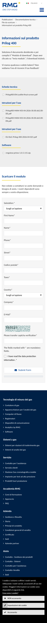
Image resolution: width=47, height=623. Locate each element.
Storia (7, 521)
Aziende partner (12, 543)
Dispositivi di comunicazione (17, 423)
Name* (7, 227)
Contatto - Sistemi (12, 561)
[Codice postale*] (23, 270)
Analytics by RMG (12, 427)
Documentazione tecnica (25, 19)
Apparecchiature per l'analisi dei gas (20, 409)
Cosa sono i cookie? (10, 593)
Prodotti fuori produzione (16, 481)
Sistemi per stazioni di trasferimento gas (22, 445)
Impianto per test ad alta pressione (20, 476)
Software (9, 431)
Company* (9, 302)
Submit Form (24, 370)
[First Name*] (23, 221)
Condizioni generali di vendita (18, 530)
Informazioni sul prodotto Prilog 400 (16, 25)
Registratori (10, 418)
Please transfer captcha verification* (20, 335)
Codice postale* (11, 265)
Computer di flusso (13, 414)
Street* (7, 252)
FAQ (7, 503)
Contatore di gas (12, 405)
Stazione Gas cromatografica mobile (20, 472)
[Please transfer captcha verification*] (23, 341)
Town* (7, 277)
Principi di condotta (13, 525)
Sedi (7, 539)
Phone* (7, 240)
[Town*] (23, 282)
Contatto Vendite (12, 570)
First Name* (9, 215)
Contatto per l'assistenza (15, 463)
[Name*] (23, 233)
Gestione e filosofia (13, 517)
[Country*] (23, 295)
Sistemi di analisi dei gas (15, 449)
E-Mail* (7, 314)
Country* (8, 289)
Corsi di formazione (13, 494)
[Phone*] (23, 245)
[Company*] (23, 307)
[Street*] (23, 258)
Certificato (9, 534)
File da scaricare (8, 22)
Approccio (9, 499)
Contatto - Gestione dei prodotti (19, 557)
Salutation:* (9, 203)
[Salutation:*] (23, 208)
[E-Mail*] (23, 320)
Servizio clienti (11, 467)
